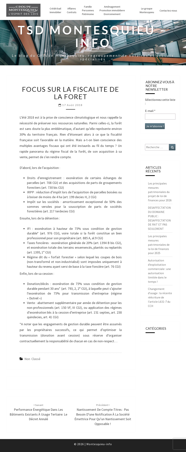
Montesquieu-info (99, 444)
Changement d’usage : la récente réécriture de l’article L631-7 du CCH (160, 297)
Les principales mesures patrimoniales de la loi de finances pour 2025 (159, 244)
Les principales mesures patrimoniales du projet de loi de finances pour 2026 (160, 192)
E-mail (150, 111)
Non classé (32, 359)
